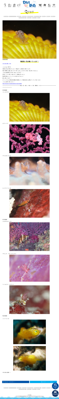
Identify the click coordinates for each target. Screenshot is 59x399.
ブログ (5, 6)
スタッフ (19, 6)
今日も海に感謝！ (6, 63)
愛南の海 (9, 6)
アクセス (44, 6)
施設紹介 (14, 6)
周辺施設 (49, 6)
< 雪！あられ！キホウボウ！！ (9, 381)
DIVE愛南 (29, 3)
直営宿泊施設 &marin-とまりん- (55, 393)
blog (10, 63)
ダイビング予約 (55, 386)
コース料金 (40, 6)
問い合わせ (54, 6)
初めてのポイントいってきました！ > (48, 381)
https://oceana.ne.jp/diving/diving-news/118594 (12, 83)
